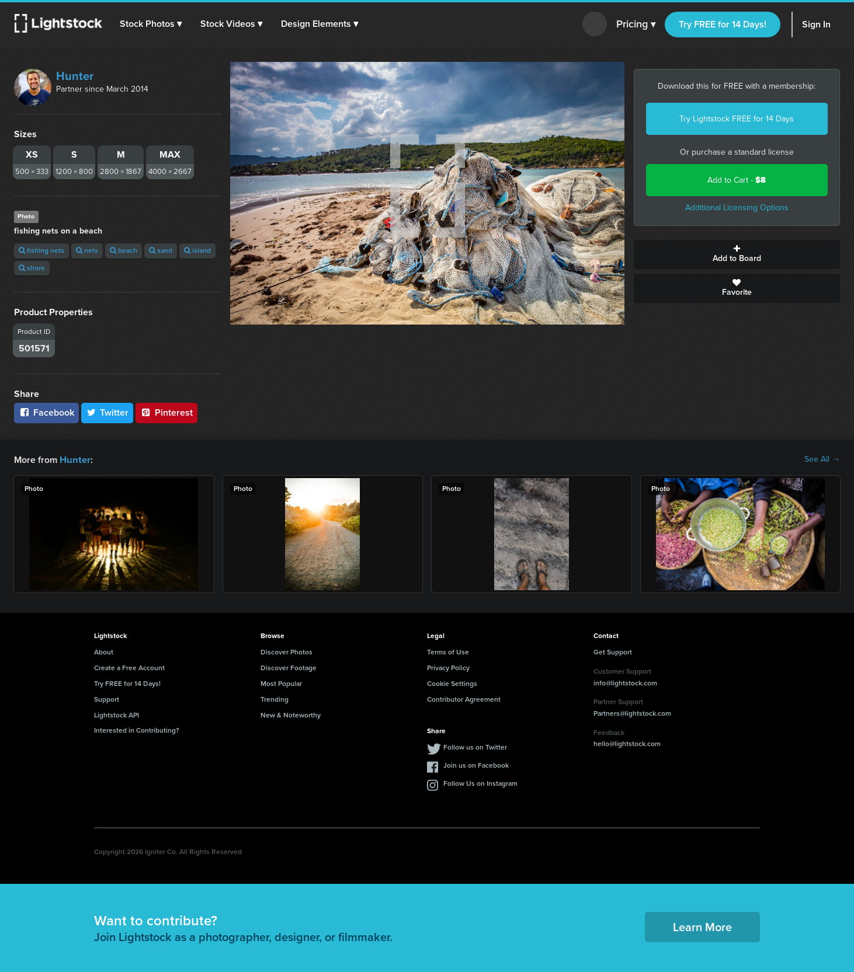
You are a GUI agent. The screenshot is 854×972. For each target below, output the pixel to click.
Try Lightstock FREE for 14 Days (736, 119)
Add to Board (737, 254)
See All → (822, 459)
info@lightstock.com (625, 682)
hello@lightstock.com (627, 743)
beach (123, 250)
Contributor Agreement (464, 699)
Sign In (816, 24)
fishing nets (41, 250)
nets (87, 250)
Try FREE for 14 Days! (722, 24)
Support (106, 699)
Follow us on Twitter (475, 746)
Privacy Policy (448, 667)
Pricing (635, 24)
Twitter (107, 412)
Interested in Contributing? (136, 729)
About (103, 651)
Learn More (702, 926)
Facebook (46, 412)
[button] (151, 24)
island (197, 250)
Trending (275, 699)
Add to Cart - (736, 180)
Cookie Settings (452, 683)
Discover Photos (287, 651)
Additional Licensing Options (737, 207)
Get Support (612, 651)
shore (32, 268)
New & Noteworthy (291, 714)
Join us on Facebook (476, 765)
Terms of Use (448, 651)
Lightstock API (116, 714)
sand (160, 250)
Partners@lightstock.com (632, 713)
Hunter (74, 76)
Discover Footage (289, 667)
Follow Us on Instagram (480, 783)
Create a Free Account (129, 667)
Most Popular (281, 683)
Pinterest (166, 412)
